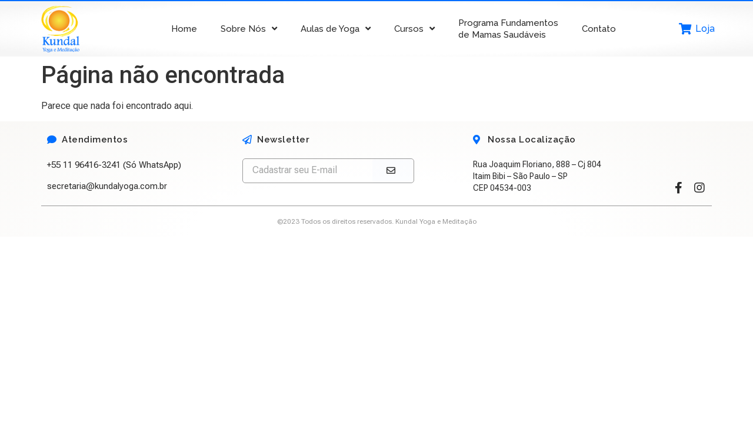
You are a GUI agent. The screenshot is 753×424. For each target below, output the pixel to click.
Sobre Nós (249, 28)
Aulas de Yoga (336, 28)
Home (184, 29)
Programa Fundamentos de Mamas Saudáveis (508, 29)
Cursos (414, 28)
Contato (599, 29)
